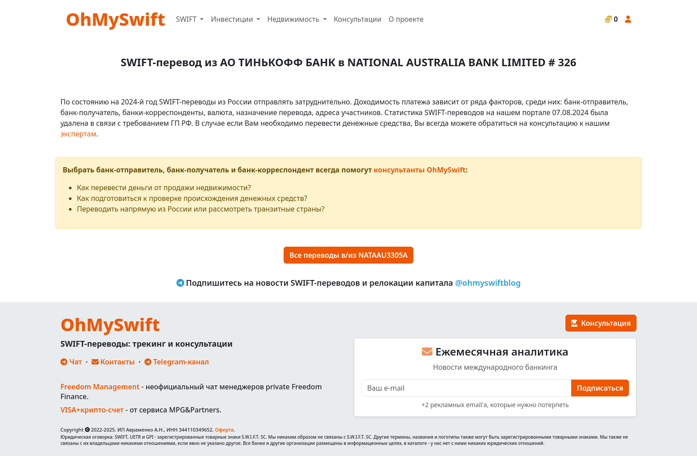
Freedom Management (100, 387)
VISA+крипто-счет (92, 410)
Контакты (113, 362)
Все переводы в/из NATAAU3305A (348, 255)
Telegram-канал (176, 362)
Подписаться (600, 388)
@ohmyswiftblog (488, 282)
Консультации (357, 19)
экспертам (78, 134)
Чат (71, 362)
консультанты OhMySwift (420, 170)
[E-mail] (466, 388)
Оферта (224, 429)
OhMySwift (115, 19)
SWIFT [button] (187, 19)
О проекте (406, 19)
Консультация (601, 323)
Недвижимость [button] (294, 19)
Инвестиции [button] (233, 19)
